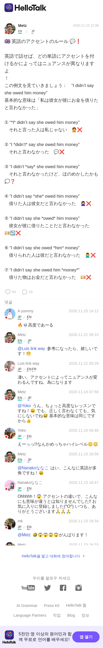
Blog (71, 615)
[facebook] (63, 588)
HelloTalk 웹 (76, 605)
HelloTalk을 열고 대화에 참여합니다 (51, 556)
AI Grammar (27, 605)
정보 (85, 615)
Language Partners (30, 615)
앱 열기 (86, 637)
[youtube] (28, 588)
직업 (57, 615)
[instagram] (78, 588)
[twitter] (47, 588)
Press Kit (51, 605)
